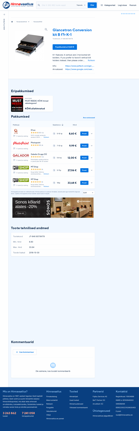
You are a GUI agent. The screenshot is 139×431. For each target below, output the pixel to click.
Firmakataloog (51, 403)
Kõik (91, 279)
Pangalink (50, 414)
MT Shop (34, 181)
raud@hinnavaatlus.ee (124, 422)
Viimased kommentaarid (79, 414)
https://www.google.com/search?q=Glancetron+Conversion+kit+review (80, 84)
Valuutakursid (51, 418)
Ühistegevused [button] (101, 417)
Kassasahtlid (38, 36)
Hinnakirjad (74, 403)
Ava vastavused (89, 132)
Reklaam (49, 411)
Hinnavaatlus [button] (53, 398)
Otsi (39, 5)
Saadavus (58, 139)
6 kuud (83, 279)
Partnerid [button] (98, 398)
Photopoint (35, 157)
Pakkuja (16, 139)
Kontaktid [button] (121, 398)
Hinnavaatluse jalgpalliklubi (103, 423)
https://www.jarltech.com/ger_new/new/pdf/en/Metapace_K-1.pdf (80, 80)
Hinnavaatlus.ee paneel (55, 425)
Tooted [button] (74, 398)
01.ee (33, 144)
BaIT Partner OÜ (99, 407)
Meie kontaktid (52, 407)
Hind (75, 139)
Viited (48, 422)
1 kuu (65, 279)
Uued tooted (74, 407)
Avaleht (12, 36)
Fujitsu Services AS (100, 403)
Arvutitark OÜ (98, 411)
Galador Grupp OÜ (39, 169)
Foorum (133, 5)
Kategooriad (108, 5)
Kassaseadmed (22, 36)
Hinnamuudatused (76, 411)
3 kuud (74, 279)
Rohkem (46, 152)
